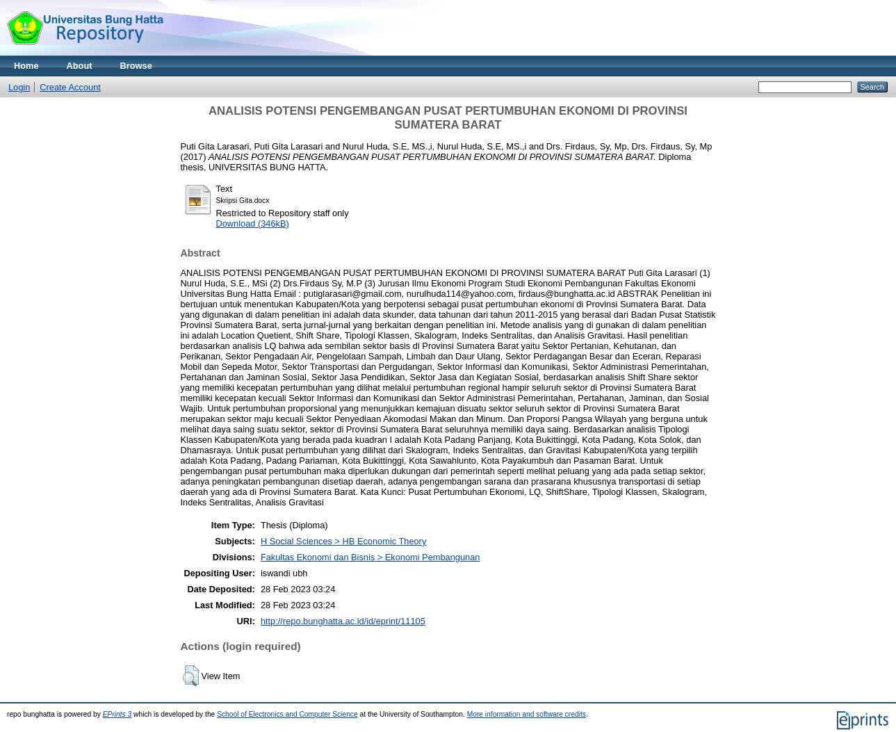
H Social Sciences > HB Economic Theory (343, 541)
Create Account (70, 87)
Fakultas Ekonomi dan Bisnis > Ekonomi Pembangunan (370, 557)
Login (19, 87)
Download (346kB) (252, 223)
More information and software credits (526, 714)
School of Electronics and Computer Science (287, 714)
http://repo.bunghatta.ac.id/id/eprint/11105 (343, 621)
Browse (136, 65)
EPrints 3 (117, 714)
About (79, 65)
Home (26, 65)
